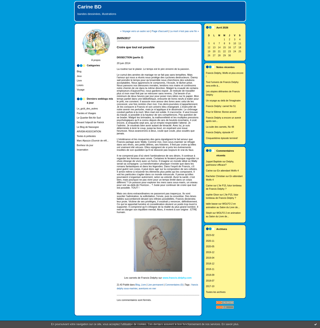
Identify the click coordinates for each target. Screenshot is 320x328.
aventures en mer (147, 288)
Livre (79, 80)
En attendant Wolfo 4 (228, 170)
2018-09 (210, 275)
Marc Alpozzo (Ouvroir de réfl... (93, 140)
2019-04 (210, 258)
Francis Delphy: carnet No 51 (221, 106)
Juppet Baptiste (214, 161)
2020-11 (210, 241)
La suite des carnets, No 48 (220, 127)
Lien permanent (155, 285)
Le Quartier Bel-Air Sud (89, 118)
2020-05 (210, 246)
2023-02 (210, 235)
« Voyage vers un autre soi (135, 31)
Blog (79, 71)
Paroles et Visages (86, 113)
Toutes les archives (216, 292)
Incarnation (82, 150)
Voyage (81, 90)
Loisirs (80, 85)
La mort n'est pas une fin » (184, 31)
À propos (96, 60)
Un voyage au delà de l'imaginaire (223, 100)
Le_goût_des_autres (87, 108)
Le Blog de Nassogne (88, 127)
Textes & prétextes (86, 136)
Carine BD (90, 7)
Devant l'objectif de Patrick (90, 122)
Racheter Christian (215, 176)
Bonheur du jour (85, 145)
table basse (212, 204)
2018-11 (210, 269)
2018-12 (210, 263)
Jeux (79, 76)
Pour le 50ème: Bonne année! (221, 112)
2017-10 (210, 286)
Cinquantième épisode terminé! (222, 138)
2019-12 (210, 252)
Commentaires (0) (174, 285)
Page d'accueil (160, 31)
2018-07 (210, 281)
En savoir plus (230, 324)
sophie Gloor (212, 194)
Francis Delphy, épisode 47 (220, 132)
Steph (209, 213)
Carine (209, 170)
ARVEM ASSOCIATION (89, 131)
